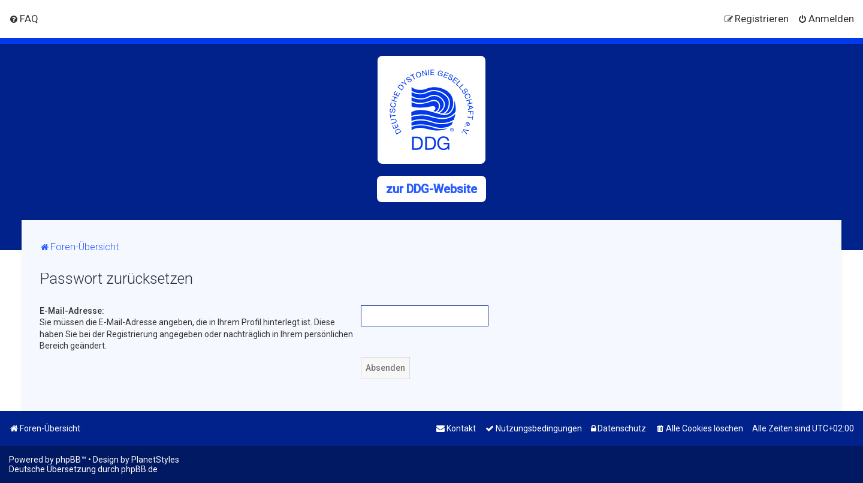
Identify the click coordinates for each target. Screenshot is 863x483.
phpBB (68, 459)
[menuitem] (23, 18)
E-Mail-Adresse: (72, 311)
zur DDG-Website (431, 189)
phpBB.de (139, 469)
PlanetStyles (155, 459)
